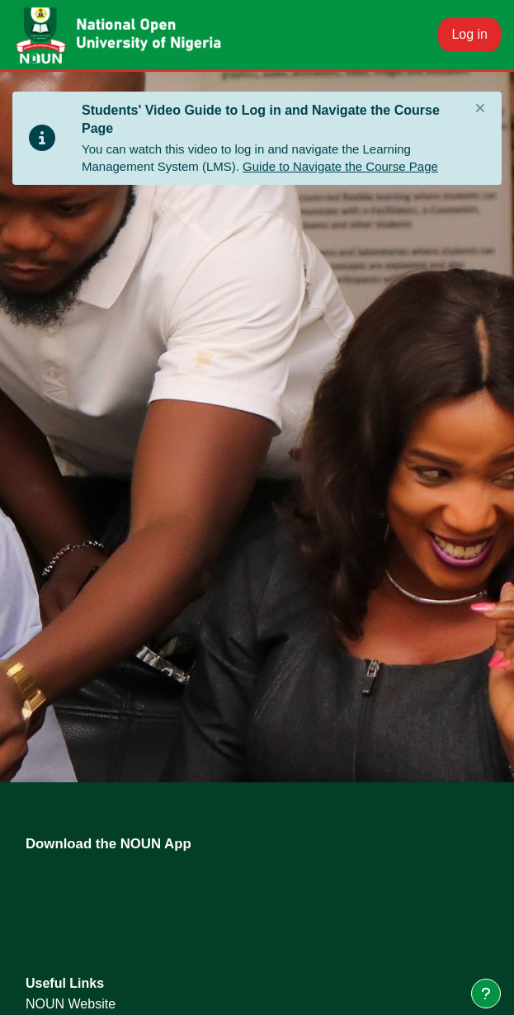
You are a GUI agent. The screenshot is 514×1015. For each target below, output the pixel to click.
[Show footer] (486, 993)
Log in (469, 34)
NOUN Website (71, 1004)
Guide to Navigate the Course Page (340, 166)
